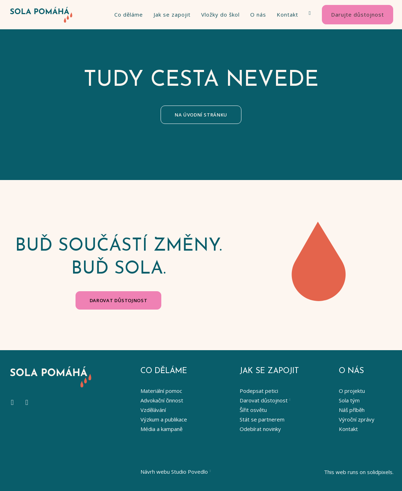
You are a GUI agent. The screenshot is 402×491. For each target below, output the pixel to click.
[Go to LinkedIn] (26, 402)
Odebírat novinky (260, 428)
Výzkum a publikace (163, 419)
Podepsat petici (259, 390)
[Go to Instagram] (12, 402)
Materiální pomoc (161, 390)
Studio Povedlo (189, 471)
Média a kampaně (161, 428)
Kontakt (348, 428)
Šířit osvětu (253, 409)
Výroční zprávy (356, 419)
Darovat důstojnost (264, 400)
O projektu (352, 390)
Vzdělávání (153, 409)
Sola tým (349, 400)
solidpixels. (380, 471)
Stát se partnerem (262, 419)
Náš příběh (352, 409)
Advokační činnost (161, 400)
